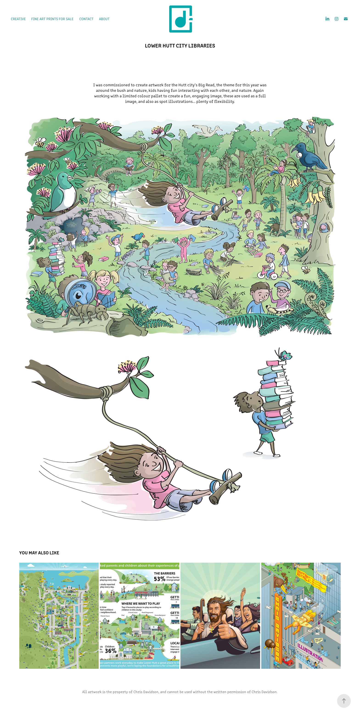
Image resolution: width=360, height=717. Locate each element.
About (104, 18)
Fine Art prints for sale (52, 18)
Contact (86, 18)
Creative (18, 18)
